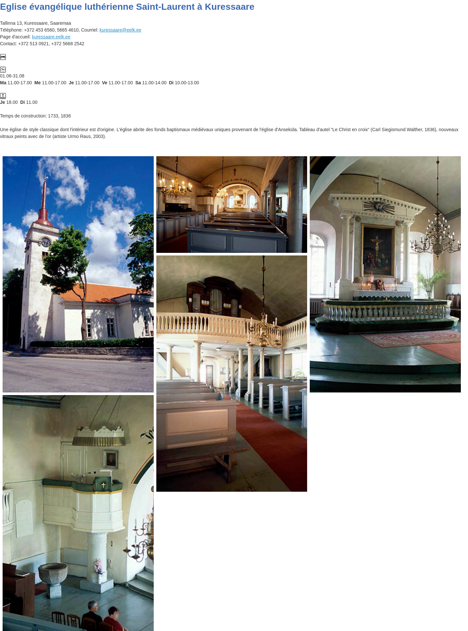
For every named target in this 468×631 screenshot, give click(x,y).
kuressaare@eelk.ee (120, 30)
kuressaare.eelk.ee (51, 36)
